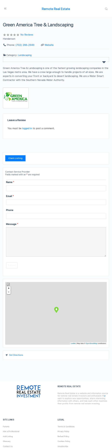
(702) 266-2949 (25, 44)
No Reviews (26, 34)
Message (12, 224)
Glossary (7, 441)
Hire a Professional (11, 431)
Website (49, 44)
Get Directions (16, 355)
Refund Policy (63, 436)
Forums (6, 426)
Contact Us (8, 446)
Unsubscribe (63, 446)
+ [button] (9, 288)
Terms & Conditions (66, 426)
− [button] (9, 292)
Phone (9, 210)
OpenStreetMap (91, 343)
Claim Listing (15, 158)
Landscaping (25, 55)
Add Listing (8, 436)
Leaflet (73, 343)
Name (10, 182)
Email (10, 196)
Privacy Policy (63, 431)
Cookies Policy (64, 441)
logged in (27, 128)
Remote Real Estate (56, 9)
